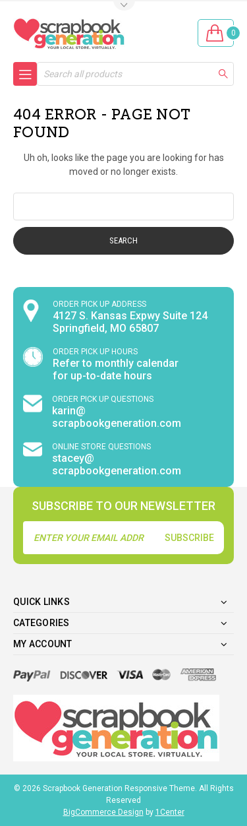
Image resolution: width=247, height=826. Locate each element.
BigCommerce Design (103, 812)
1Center (169, 812)
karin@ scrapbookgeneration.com (116, 416)
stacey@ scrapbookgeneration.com (116, 464)
